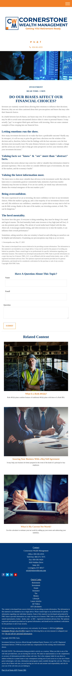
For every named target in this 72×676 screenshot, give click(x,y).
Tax (36, 593)
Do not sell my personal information (18, 634)
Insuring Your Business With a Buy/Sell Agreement (35, 459)
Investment (36, 585)
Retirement (36, 583)
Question (7, 305)
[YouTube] (37, 42)
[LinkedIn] (34, 42)
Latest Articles (36, 601)
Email (7, 291)
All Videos (36, 604)
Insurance (36, 591)
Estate (36, 588)
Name (7, 278)
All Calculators (36, 607)
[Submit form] (9, 326)
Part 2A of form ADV (10, 670)
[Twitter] (31, 42)
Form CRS (22, 670)
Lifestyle (36, 599)
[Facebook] (40, 42)
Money (36, 596)
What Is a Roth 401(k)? (36, 394)
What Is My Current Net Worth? (36, 526)
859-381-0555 (36, 47)
